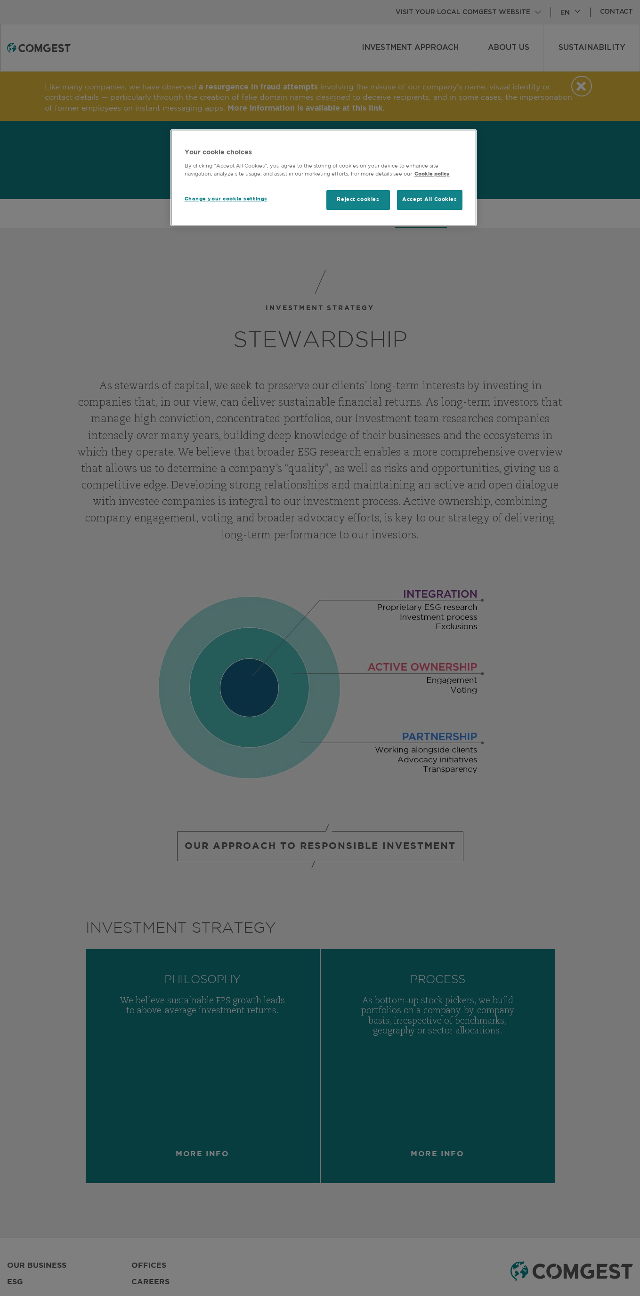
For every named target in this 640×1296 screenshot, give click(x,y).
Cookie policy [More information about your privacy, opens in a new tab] (432, 174)
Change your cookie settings (226, 199)
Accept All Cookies (429, 199)
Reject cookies (358, 199)
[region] (323, 177)
